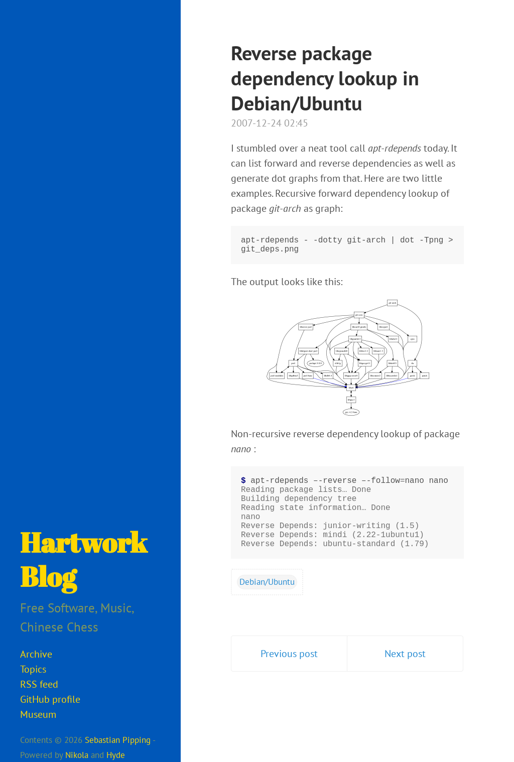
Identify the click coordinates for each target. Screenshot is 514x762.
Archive (36, 654)
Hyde (115, 754)
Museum (38, 714)
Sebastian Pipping (118, 739)
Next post (405, 673)
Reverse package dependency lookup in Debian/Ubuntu (325, 78)
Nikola (76, 754)
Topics (33, 669)
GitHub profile (50, 699)
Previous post (289, 673)
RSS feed (39, 684)
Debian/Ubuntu (267, 601)
